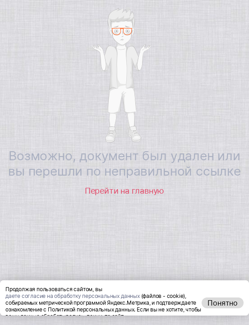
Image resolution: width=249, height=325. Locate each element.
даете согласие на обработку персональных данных (72, 305)
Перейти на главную (124, 190)
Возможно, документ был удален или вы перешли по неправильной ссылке (124, 163)
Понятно (223, 312)
